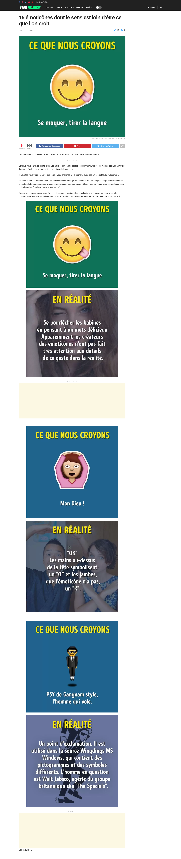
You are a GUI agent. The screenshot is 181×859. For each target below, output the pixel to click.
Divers (79, 7)
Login (151, 7)
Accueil (50, 7)
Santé (59, 7)
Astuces (69, 7)
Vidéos (89, 7)
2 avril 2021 (23, 30)
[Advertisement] (72, 401)
